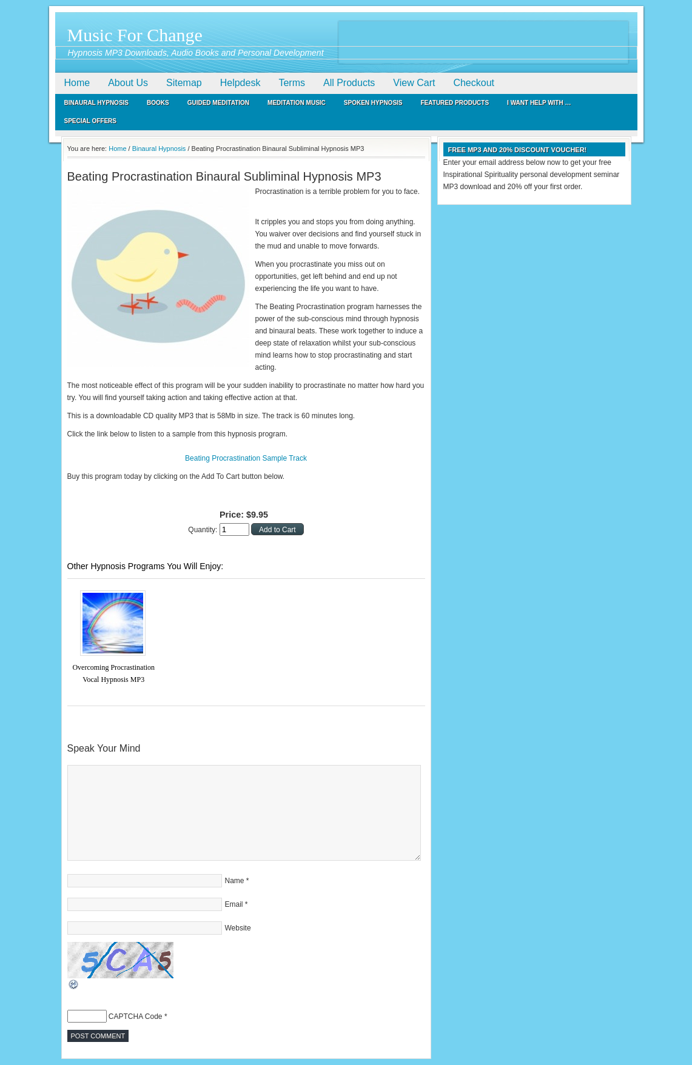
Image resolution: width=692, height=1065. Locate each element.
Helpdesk (240, 83)
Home (77, 83)
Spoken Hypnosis (373, 102)
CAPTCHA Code (136, 1016)
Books (158, 102)
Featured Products (455, 102)
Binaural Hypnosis (96, 102)
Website (238, 928)
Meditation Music (296, 102)
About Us (128, 83)
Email (234, 904)
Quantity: (203, 530)
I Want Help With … (539, 102)
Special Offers (90, 121)
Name (234, 880)
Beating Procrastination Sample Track (246, 458)
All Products (349, 83)
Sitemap (184, 83)
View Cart (414, 83)
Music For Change (135, 35)
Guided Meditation (218, 102)
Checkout (473, 83)
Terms (291, 83)
